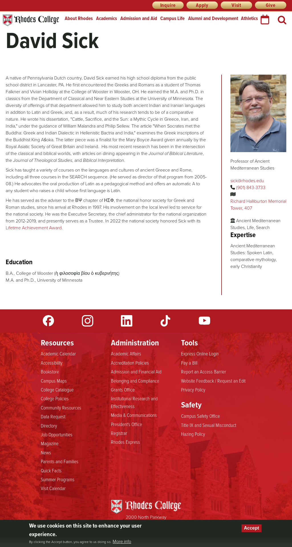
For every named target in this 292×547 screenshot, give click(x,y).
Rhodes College (31, 20)
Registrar (119, 433)
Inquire (168, 5)
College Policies (55, 398)
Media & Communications (134, 415)
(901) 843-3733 (250, 187)
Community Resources (61, 407)
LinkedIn (126, 321)
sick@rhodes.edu (247, 180)
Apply (202, 5)
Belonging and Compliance (135, 381)
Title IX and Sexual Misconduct (208, 425)
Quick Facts (51, 470)
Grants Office (123, 389)
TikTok (165, 321)
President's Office (126, 424)
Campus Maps (54, 381)
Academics (106, 18)
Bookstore (50, 371)
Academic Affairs (126, 353)
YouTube (204, 321)
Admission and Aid (138, 18)
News (46, 452)
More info (122, 541)
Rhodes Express (125, 442)
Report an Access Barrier (203, 371)
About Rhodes (79, 18)
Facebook (48, 321)
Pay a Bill (189, 363)
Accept (251, 528)
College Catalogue (57, 389)
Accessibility (51, 363)
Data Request (53, 416)
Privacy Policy (193, 389)
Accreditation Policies (130, 363)
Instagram (87, 321)
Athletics (249, 18)
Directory (49, 425)
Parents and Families (59, 461)
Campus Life (172, 18)
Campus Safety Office (200, 416)
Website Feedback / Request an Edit (213, 381)
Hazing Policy (193, 434)
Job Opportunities (56, 434)
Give (270, 5)
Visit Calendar (53, 488)
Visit (236, 5)
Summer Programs (57, 479)
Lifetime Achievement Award (34, 227)
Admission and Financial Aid (136, 371)
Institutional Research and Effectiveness (134, 402)
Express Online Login (200, 353)
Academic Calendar (58, 353)
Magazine (49, 443)
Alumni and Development (213, 18)
